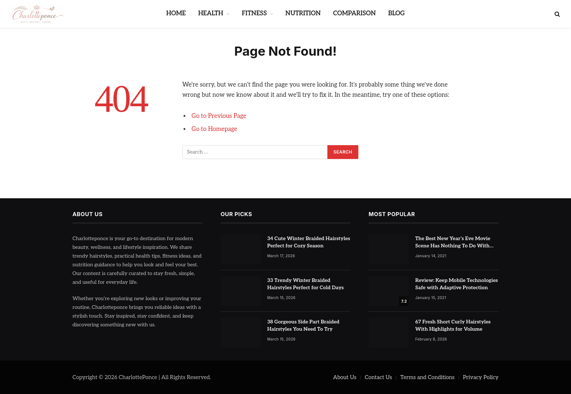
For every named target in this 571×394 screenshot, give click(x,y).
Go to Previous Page (219, 116)
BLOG (396, 13)
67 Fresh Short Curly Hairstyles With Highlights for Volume (453, 325)
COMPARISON (354, 13)
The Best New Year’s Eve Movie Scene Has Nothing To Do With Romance (452, 242)
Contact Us (378, 377)
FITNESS (254, 13)
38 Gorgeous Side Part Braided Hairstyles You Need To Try (303, 325)
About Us (345, 377)
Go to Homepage (214, 129)
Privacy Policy (481, 377)
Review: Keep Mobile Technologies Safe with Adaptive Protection (456, 284)
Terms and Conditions (428, 377)
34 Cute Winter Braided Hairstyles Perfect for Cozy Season (308, 242)
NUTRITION (303, 13)
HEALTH (210, 13)
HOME (176, 13)
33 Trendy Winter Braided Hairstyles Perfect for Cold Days (305, 284)
